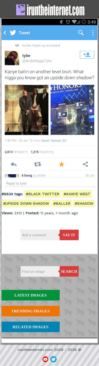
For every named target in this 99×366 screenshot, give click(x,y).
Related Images (31, 327)
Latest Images (30, 295)
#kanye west (77, 194)
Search (69, 271)
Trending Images (30, 311)
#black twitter (42, 194)
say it (69, 235)
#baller (61, 203)
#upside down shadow (26, 203)
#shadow (84, 203)
